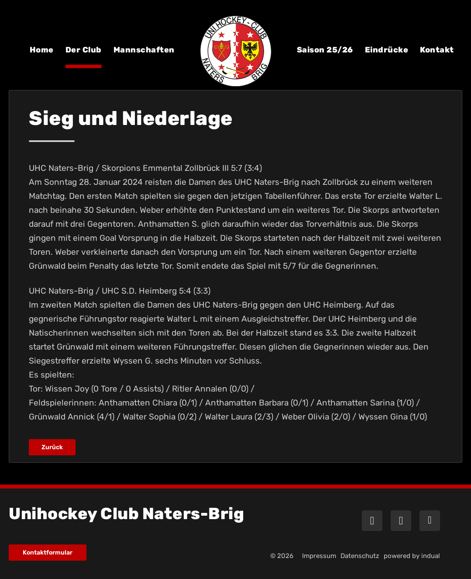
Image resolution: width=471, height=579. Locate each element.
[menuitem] (42, 56)
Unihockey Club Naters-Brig (126, 513)
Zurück (52, 447)
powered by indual (412, 556)
